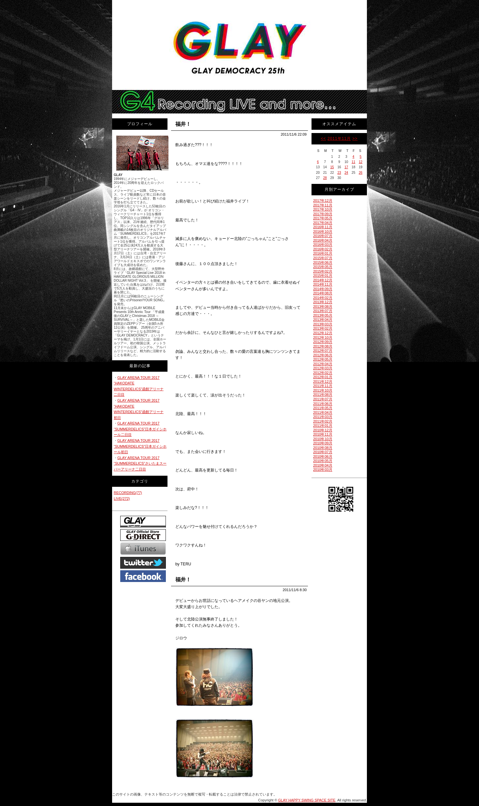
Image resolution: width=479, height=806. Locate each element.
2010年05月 (322, 461)
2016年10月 (322, 231)
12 (360, 162)
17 (346, 167)
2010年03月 (322, 469)
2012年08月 (322, 346)
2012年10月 (322, 337)
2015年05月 (322, 267)
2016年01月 (322, 253)
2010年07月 (322, 452)
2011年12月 (322, 381)
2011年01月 (322, 425)
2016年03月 (322, 244)
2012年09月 (322, 342)
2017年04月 (322, 223)
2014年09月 (322, 289)
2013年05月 (322, 315)
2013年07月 (322, 311)
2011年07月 (322, 399)
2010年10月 (322, 439)
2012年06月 (322, 355)
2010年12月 (322, 430)
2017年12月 (322, 200)
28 (325, 178)
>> (354, 138)
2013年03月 (322, 324)
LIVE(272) (122, 498)
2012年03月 (322, 368)
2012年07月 (322, 350)
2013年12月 (322, 302)
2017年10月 (322, 209)
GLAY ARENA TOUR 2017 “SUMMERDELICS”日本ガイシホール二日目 (140, 429)
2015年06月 (322, 262)
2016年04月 (322, 240)
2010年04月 (322, 465)
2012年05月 (322, 359)
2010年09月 (322, 443)
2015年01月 (322, 275)
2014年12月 (322, 280)
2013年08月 (322, 306)
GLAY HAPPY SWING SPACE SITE (307, 800)
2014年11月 (322, 284)
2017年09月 (322, 214)
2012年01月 (322, 377)
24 (346, 172)
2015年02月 (322, 271)
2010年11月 (322, 434)
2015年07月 (322, 258)
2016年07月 (322, 236)
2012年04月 (322, 364)
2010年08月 (322, 448)
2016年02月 (322, 249)
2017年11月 (322, 205)
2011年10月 (322, 390)
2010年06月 (322, 456)
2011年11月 (339, 138)
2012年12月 (322, 333)
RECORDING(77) (128, 493)
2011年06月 (322, 404)
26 (360, 172)
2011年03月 (322, 417)
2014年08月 (322, 293)
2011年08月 (322, 394)
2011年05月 (322, 408)
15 (332, 167)
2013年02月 (322, 328)
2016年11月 (322, 227)
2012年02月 (322, 373)
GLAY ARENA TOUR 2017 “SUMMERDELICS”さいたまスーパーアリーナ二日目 (140, 463)
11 (353, 162)
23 (339, 172)
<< (323, 138)
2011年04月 (322, 412)
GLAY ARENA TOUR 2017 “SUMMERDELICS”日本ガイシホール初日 (140, 446)
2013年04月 (322, 319)
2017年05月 (322, 218)
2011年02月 (322, 421)
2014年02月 (322, 298)
